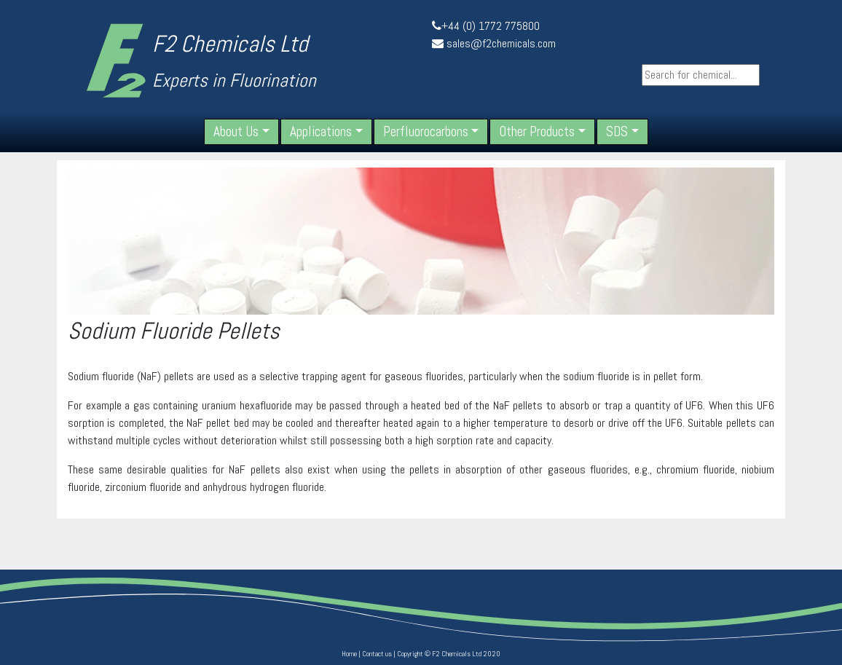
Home (349, 653)
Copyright (410, 653)
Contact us (377, 653)
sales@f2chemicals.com (501, 43)
